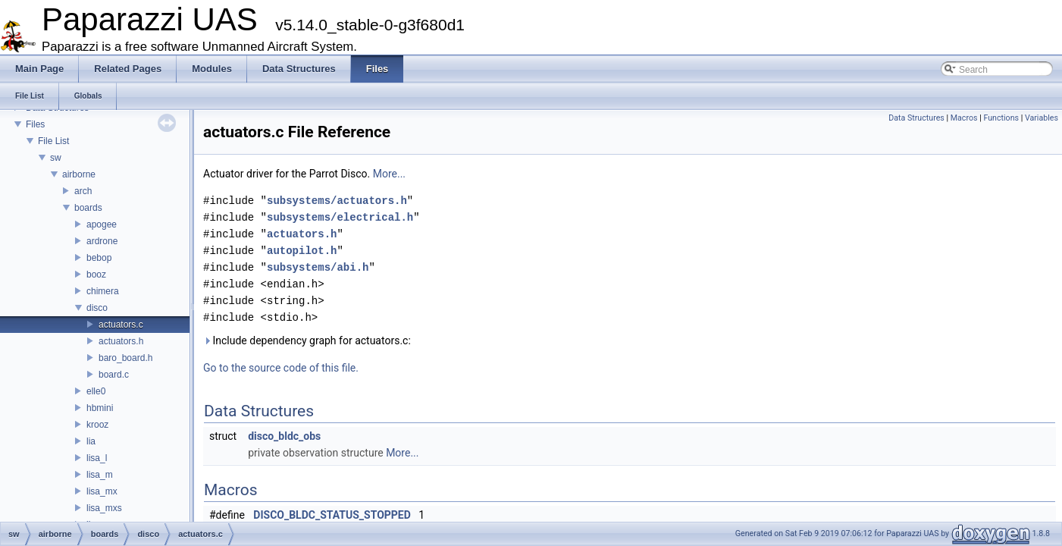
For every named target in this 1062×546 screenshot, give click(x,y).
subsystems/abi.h (317, 267)
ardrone (101, 241)
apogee (101, 224)
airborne (79, 174)
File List (53, 141)
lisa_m (99, 474)
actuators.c (121, 324)
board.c (114, 374)
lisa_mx (101, 491)
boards (88, 207)
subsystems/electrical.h (340, 217)
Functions (1001, 118)
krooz (97, 424)
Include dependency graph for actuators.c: (307, 340)
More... (389, 174)
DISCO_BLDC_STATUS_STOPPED (332, 515)
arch (83, 191)
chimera (102, 291)
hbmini (99, 408)
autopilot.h (302, 250)
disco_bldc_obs (284, 436)
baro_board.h (125, 358)
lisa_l (96, 458)
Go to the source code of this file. (281, 368)
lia (91, 441)
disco (97, 308)
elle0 (95, 391)
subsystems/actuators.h (337, 200)
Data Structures (916, 118)
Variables (1041, 118)
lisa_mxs (104, 508)
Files (35, 124)
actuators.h (121, 341)
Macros (964, 118)
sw (55, 157)
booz (96, 274)
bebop (98, 258)
